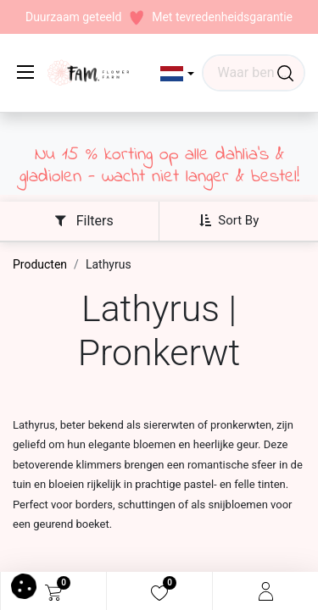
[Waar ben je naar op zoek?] (285, 73)
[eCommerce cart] (53, 591)
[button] (177, 73)
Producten (40, 264)
